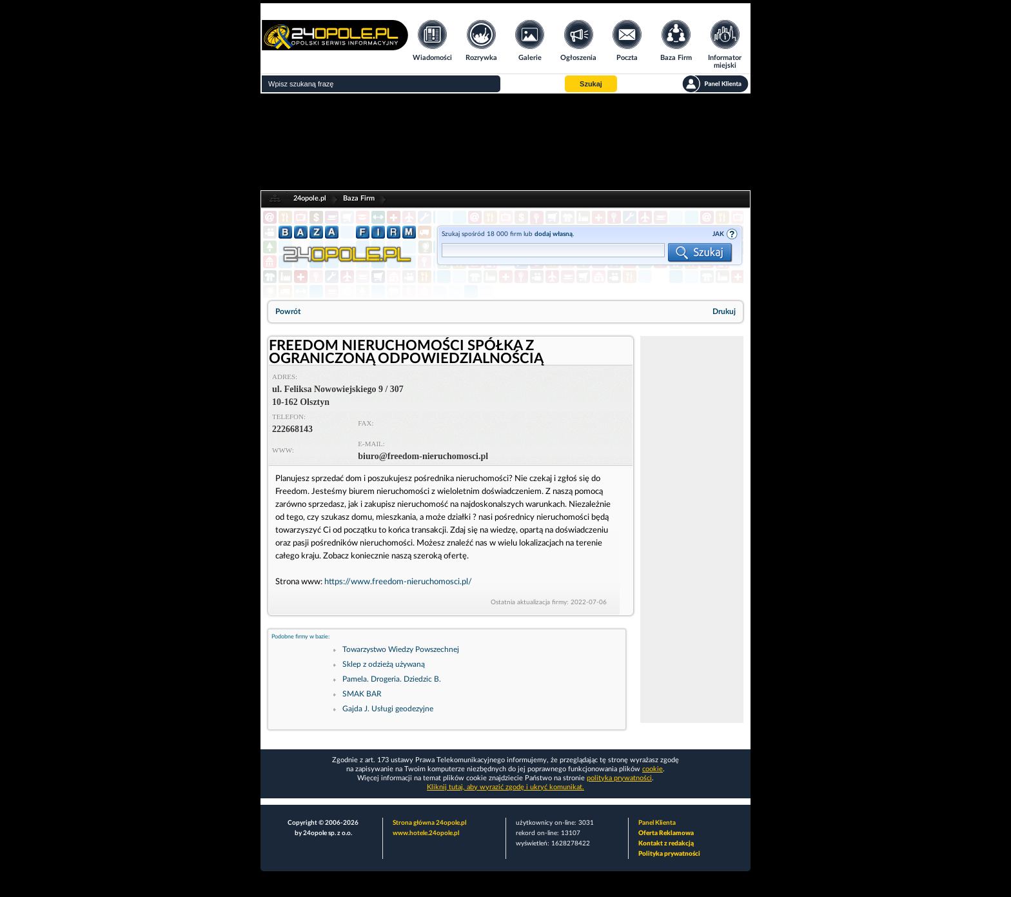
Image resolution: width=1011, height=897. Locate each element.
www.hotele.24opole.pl (426, 833)
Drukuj (724, 311)
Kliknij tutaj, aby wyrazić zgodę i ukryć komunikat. (505, 787)
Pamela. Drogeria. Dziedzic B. (391, 679)
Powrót (287, 311)
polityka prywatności (619, 778)
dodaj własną (554, 234)
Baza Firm (359, 198)
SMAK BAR (362, 694)
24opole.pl (309, 198)
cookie (652, 769)
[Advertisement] (691, 529)
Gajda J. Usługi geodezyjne (387, 709)
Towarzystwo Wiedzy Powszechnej (400, 649)
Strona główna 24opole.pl (429, 823)
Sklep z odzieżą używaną (383, 664)
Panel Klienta (657, 823)
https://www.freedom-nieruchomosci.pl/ (398, 582)
